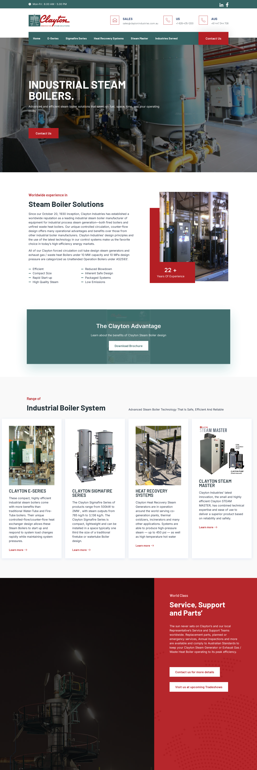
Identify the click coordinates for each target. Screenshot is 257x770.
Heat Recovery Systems (109, 38)
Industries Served (166, 38)
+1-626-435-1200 (184, 23)
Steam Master (139, 38)
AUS (214, 19)
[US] (167, 20)
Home (36, 38)
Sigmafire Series (76, 38)
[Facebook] (226, 3)
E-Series (53, 38)
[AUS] (203, 20)
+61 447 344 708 (219, 23)
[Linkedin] (220, 4)
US (178, 19)
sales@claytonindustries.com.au (140, 23)
